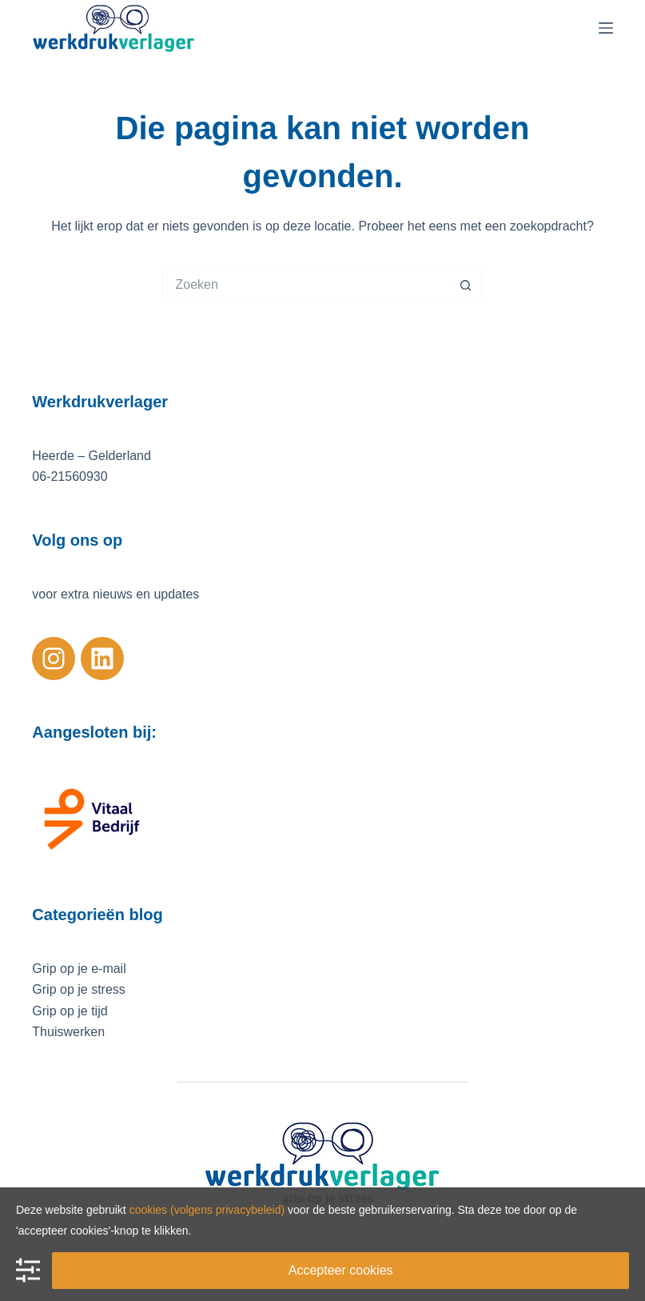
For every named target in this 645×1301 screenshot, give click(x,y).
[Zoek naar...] (306, 285)
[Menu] (606, 28)
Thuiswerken (68, 1032)
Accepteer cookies (341, 1270)
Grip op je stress (78, 989)
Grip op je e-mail (78, 968)
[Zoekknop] (466, 285)
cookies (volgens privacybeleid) (207, 1209)
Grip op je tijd (69, 1011)
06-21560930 (69, 476)
